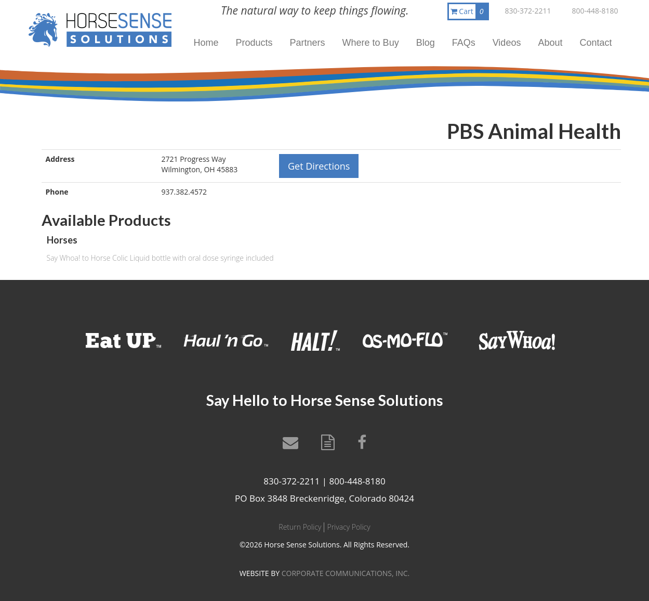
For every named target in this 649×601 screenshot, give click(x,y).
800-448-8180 (595, 11)
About (550, 42)
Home (206, 42)
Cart (469, 11)
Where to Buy (370, 42)
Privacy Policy (348, 527)
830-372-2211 (528, 11)
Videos (507, 42)
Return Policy (300, 527)
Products (254, 42)
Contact (595, 42)
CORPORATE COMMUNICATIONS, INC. (345, 573)
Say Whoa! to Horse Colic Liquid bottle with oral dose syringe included (160, 258)
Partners (307, 42)
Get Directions (319, 166)
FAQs (463, 42)
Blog (425, 42)
